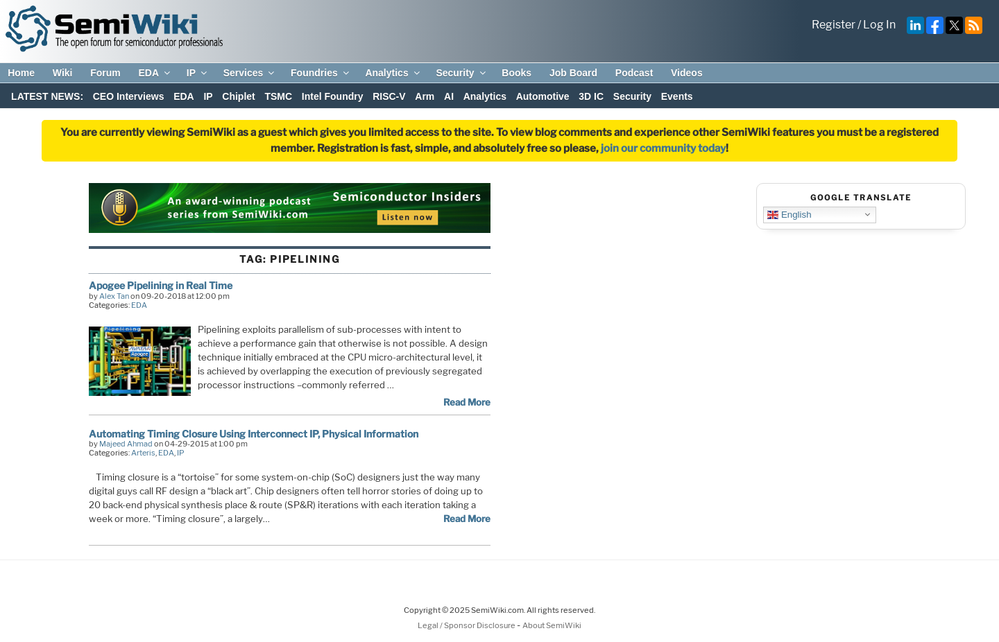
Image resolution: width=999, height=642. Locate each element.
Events (677, 96)
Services (250, 72)
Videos (687, 72)
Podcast (634, 72)
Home (21, 72)
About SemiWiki (551, 625)
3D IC (591, 96)
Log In (879, 24)
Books (516, 72)
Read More (466, 402)
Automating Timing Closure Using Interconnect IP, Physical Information (253, 434)
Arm (424, 96)
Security (461, 72)
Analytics (393, 72)
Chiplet (238, 96)
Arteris (143, 453)
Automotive (543, 96)
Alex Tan (114, 296)
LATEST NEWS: (47, 96)
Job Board (573, 72)
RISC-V (389, 96)
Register (833, 24)
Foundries (321, 72)
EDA (155, 72)
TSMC (278, 96)
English (789, 214)
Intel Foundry (333, 96)
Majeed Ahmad (126, 444)
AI (449, 96)
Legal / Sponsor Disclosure (467, 625)
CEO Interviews (128, 96)
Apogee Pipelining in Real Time (160, 285)
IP (198, 72)
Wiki (63, 72)
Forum (105, 72)
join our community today (663, 148)
